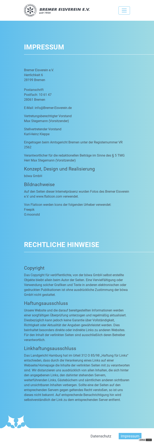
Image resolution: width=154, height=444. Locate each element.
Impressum (130, 436)
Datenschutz (101, 436)
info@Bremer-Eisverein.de (53, 108)
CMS (149, 440)
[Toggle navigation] (124, 10)
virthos (142, 440)
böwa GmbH (33, 176)
